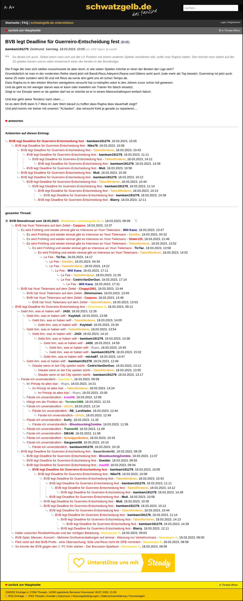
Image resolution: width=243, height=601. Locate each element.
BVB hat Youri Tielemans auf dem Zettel (42, 225)
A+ (11, 7)
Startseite (12, 22)
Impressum (64, 596)
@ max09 (111, 49)
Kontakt (51, 596)
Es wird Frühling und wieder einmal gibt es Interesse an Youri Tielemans (70, 230)
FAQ (25, 22)
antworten (15, 121)
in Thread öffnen (231, 30)
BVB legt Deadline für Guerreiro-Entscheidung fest (50, 145)
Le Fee (48, 257)
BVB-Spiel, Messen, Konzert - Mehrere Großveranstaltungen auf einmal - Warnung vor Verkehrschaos (85, 537)
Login (223, 22)
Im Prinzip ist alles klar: (42, 383)
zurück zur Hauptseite (24, 30)
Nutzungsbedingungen (86, 596)
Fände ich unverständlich (38, 379)
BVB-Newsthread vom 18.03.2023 (33, 221)
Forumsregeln (137, 596)
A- (6, 7)
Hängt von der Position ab (44, 402)
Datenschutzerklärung (113, 596)
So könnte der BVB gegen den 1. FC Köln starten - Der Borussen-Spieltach (67, 546)
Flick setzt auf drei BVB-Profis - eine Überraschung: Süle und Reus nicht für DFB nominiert (77, 542)
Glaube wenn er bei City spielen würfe (58, 365)
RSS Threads (35, 596)
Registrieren (234, 22)
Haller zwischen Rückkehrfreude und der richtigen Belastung (57, 533)
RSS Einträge (14, 596)
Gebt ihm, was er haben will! (40, 311)
